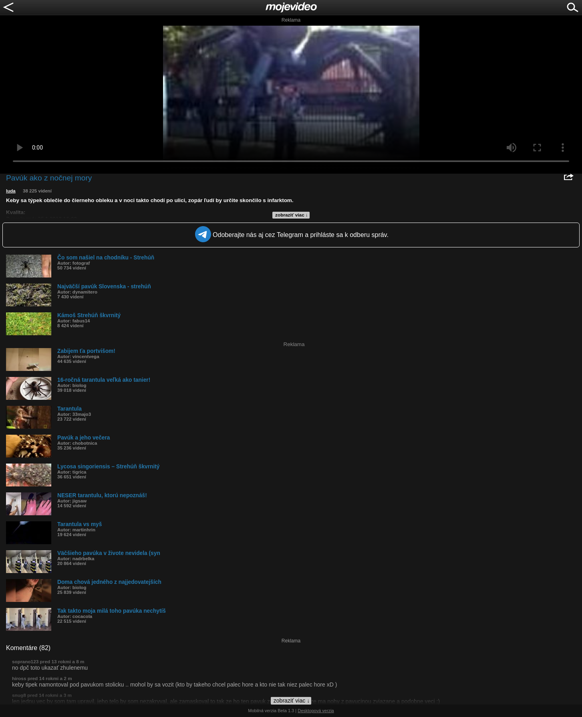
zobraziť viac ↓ (291, 215)
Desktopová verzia (316, 710)
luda (11, 190)
